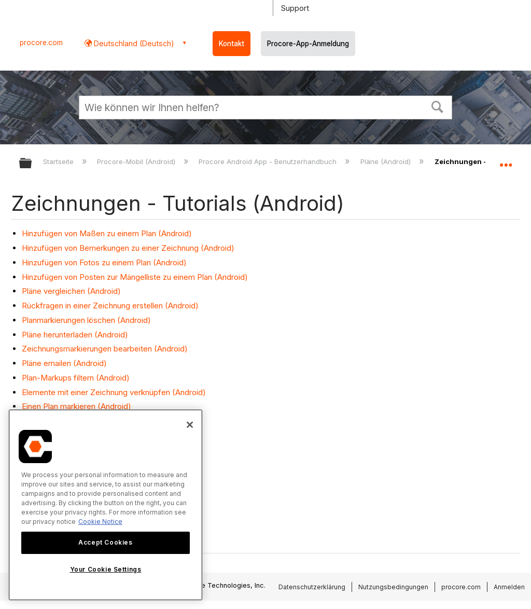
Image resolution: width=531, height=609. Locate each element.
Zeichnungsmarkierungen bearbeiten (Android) (105, 349)
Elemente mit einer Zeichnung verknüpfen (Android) (114, 392)
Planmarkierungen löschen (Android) (86, 320)
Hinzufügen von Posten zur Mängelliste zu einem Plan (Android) (135, 277)
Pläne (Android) (386, 161)
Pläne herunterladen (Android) (75, 335)
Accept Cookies (105, 542)
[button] (437, 105)
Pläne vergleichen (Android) (71, 291)
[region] (105, 505)
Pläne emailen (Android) (64, 363)
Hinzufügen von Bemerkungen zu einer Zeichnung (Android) (128, 248)
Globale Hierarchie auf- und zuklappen (32, 163)
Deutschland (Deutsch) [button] (133, 43)
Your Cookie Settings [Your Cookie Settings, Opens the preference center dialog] (106, 569)
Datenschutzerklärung (311, 587)
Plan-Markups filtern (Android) (76, 378)
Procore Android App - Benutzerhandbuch (269, 161)
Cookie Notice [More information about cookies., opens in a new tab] (100, 521)
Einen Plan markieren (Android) (76, 406)
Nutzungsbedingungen (393, 587)
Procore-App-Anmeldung (308, 43)
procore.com (41, 42)
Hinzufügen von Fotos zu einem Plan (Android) (104, 262)
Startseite (59, 161)
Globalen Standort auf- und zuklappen (505, 160)
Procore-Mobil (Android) (137, 161)
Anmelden (509, 587)
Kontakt (231, 43)
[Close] (189, 424)
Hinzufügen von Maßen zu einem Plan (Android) (107, 233)
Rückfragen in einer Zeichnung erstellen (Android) (110, 305)
